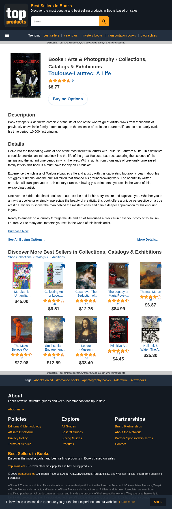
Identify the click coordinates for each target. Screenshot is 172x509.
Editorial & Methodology (24, 426)
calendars (71, 35)
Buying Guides (72, 438)
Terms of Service (19, 444)
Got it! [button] (158, 501)
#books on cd (43, 380)
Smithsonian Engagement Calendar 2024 (53, 348)
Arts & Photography (91, 59)
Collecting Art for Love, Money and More (54, 294)
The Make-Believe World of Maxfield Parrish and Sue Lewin (21, 348)
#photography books (96, 380)
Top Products (17, 466)
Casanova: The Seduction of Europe (86, 294)
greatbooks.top (26, 473)
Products (68, 444)
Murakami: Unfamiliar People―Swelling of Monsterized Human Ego (21, 294)
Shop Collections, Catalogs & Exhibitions (36, 257)
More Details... (148, 239)
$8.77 (54, 86)
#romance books (67, 380)
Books (55, 59)
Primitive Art (118, 345)
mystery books (92, 35)
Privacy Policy (18, 438)
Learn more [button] (127, 502)
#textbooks (138, 380)
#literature (121, 380)
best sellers (51, 35)
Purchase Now (18, 231)
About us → (16, 409)
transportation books (122, 35)
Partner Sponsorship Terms (134, 438)
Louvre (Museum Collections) (86, 348)
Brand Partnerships (128, 426)
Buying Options (68, 99)
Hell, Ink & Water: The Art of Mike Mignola (150, 348)
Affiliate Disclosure (21, 432)
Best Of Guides (72, 432)
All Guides (69, 426)
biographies (149, 35)
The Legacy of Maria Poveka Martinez (118, 294)
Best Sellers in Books (51, 6)
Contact (120, 444)
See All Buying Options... (26, 239)
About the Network (128, 432)
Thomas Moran (150, 291)
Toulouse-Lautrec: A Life (79, 73)
